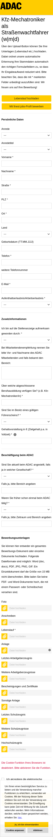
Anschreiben (8, 615)
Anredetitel (7, 143)
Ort (4, 213)
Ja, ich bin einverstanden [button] (26, 824)
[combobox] (26, 135)
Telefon (6, 255)
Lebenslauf (8, 630)
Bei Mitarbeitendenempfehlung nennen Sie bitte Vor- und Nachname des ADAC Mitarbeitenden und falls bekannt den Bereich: (25, 355)
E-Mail (5, 284)
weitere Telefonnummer (14, 270)
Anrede (5, 129)
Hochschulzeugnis (11, 742)
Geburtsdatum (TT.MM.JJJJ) (17, 241)
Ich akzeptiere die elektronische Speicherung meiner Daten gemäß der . (28, 779)
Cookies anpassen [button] (15, 830)
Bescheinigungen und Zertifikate (19, 686)
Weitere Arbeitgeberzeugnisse (18, 672)
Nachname (8, 171)
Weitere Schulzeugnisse (15, 728)
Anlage (5, 644)
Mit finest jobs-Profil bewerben (26, 106)
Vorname (7, 157)
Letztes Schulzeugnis (13, 714)
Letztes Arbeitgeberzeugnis (16, 658)
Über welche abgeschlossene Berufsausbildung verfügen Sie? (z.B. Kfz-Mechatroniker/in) (25, 390)
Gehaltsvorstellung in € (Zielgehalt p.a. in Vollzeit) (24, 432)
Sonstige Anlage (10, 700)
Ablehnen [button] (38, 830)
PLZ (4, 199)
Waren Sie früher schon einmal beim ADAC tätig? (25, 501)
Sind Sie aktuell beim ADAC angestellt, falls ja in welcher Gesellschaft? (25, 467)
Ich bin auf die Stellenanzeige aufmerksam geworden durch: (25, 331)
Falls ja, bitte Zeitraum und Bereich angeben (26, 517)
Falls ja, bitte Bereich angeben (18, 483)
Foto (4, 601)
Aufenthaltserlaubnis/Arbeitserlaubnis (23, 298)
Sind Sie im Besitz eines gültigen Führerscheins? (19, 413)
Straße (6, 185)
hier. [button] (20, 817)
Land (4, 227)
